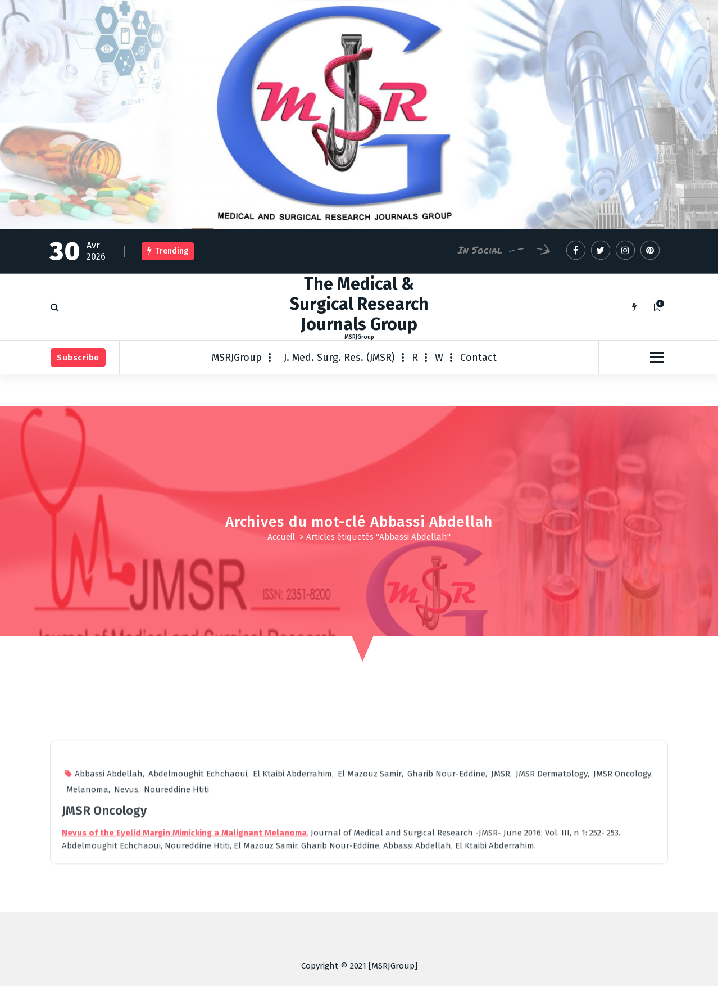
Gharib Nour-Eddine (446, 941)
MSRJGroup (237, 357)
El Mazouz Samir (370, 941)
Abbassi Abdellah (109, 941)
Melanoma (87, 957)
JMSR (500, 941)
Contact (478, 357)
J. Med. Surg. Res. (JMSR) (339, 357)
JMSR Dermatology (552, 941)
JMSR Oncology (622, 941)
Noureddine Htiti (176, 957)
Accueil (281, 537)
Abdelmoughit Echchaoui (197, 941)
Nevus (126, 957)
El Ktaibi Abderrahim (292, 941)
